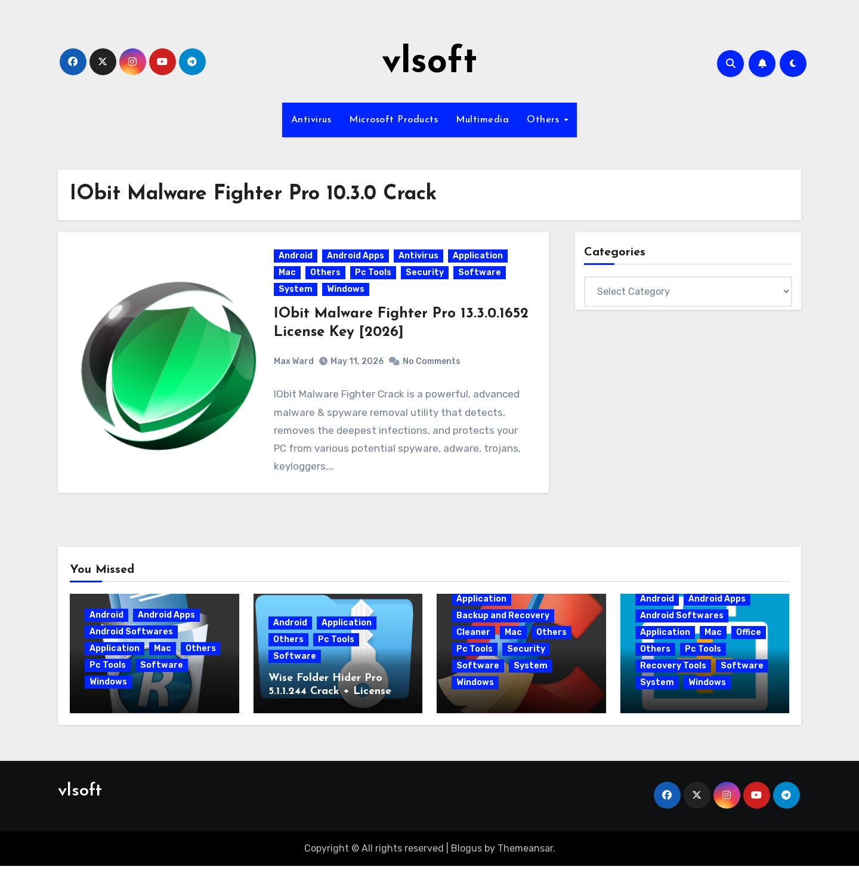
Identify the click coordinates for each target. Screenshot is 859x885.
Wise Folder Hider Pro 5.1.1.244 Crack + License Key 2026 (329, 710)
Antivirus (311, 120)
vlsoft (429, 63)
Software (482, 282)
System (298, 299)
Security (427, 282)
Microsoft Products (393, 120)
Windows (348, 299)
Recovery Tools (673, 685)
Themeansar (525, 867)
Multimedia (482, 120)
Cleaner (473, 651)
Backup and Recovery (502, 635)
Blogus (466, 867)
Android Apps (358, 265)
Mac (289, 282)
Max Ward (296, 371)
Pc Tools (375, 282)
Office (748, 651)
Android (298, 265)
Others (545, 120)
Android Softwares (131, 651)
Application (480, 265)
